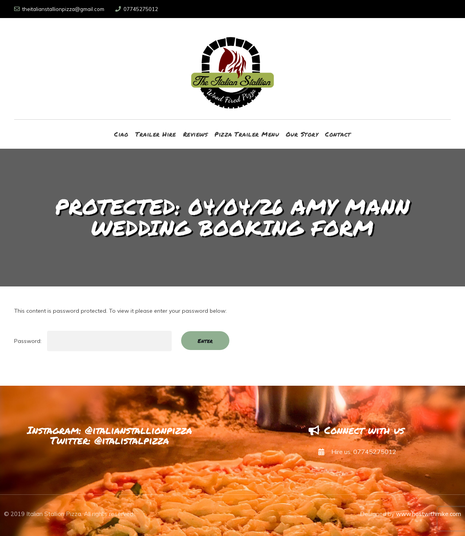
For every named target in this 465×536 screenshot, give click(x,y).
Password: (93, 341)
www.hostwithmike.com (428, 514)
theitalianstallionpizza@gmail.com (59, 9)
